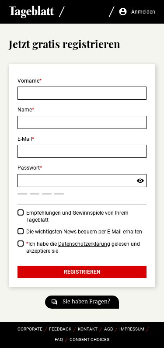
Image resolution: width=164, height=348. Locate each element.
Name (24, 110)
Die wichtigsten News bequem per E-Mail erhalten (84, 232)
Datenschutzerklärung (84, 244)
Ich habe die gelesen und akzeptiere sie (83, 247)
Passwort (28, 168)
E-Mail (24, 139)
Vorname (28, 81)
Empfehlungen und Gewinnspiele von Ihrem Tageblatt (77, 216)
